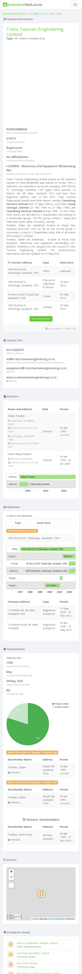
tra (52, 13)
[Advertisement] (41, 85)
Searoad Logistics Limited (31, 843)
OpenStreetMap (57, 779)
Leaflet (35, 779)
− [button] (11, 737)
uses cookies (25, 964)
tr (47, 13)
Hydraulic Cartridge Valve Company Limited (32, 927)
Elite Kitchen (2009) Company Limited (38, 833)
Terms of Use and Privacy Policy (41, 961)
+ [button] (11, 732)
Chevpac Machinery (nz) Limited (26, 937)
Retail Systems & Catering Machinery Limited (34, 886)
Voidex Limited (16, 896)
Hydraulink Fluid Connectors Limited (28, 906)
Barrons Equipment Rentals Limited (37, 803)
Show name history (41, 318)
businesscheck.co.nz (14, 13)
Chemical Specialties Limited (33, 813)
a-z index (34, 13)
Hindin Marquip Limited (21, 916)
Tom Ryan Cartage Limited (32, 853)
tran (59, 13)
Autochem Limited (27, 823)
